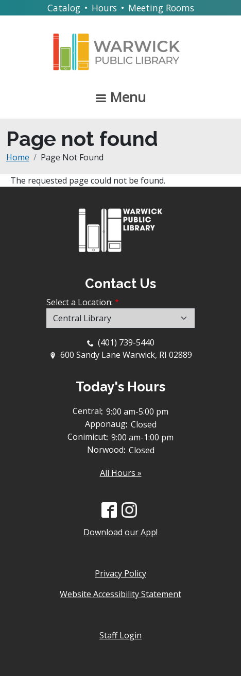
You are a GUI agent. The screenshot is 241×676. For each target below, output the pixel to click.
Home (17, 157)
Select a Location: (79, 302)
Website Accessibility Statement (120, 594)
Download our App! (120, 532)
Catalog (63, 8)
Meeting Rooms (161, 8)
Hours (104, 8)
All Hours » (121, 473)
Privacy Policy (120, 573)
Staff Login (120, 635)
